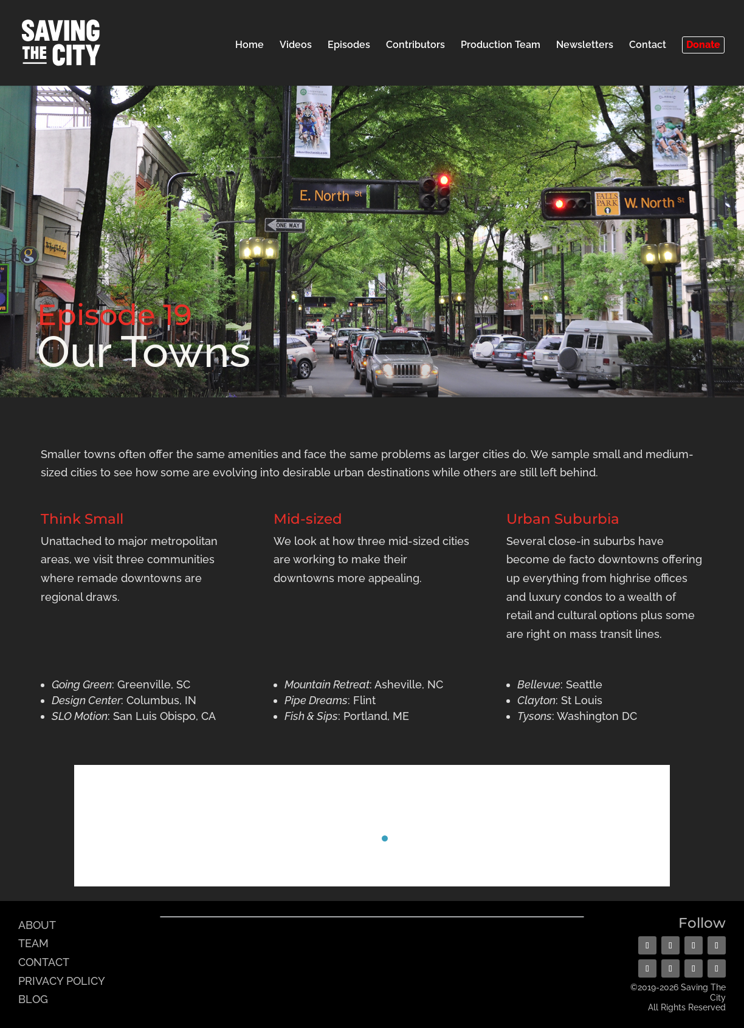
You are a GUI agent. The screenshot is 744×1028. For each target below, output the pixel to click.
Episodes (349, 45)
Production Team (500, 45)
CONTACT (43, 962)
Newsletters (584, 45)
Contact (647, 45)
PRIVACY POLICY (61, 981)
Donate (703, 44)
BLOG (33, 999)
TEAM (33, 943)
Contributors (415, 45)
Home (249, 45)
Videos (296, 45)
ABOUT (37, 925)
